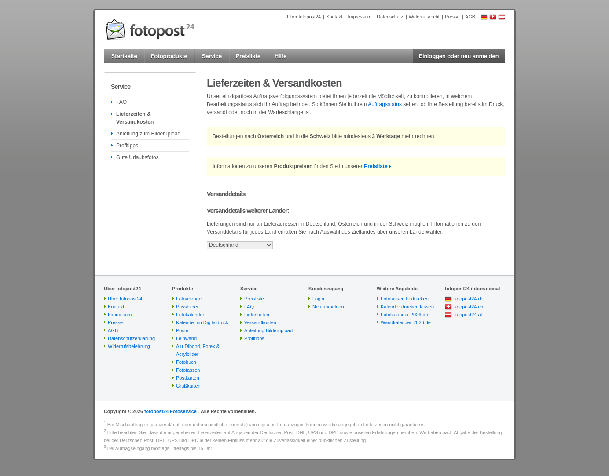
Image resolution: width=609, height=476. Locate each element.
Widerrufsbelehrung (129, 346)
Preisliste (375, 166)
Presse (452, 16)
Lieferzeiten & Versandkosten (135, 118)
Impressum (359, 16)
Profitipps (127, 146)
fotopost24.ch (468, 306)
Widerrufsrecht (424, 16)
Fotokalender (190, 314)
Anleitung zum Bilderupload (148, 134)
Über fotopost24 (304, 16)
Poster (183, 330)
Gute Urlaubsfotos (137, 157)
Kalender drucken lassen (407, 306)
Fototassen (188, 370)
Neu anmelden (328, 306)
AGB (470, 16)
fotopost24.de (469, 298)
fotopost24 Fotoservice (170, 411)
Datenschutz (390, 16)
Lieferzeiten (256, 314)
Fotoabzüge (189, 298)
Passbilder (187, 306)
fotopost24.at (468, 314)
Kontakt (334, 16)
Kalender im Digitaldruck (202, 322)
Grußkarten (188, 385)
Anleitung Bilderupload (268, 330)
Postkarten (187, 378)
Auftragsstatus (385, 104)
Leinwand (186, 338)
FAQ (121, 102)
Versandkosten (260, 322)
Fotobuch (186, 362)
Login (318, 298)
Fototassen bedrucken (405, 298)
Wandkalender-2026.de (406, 322)
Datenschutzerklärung (131, 338)
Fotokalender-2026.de (404, 314)
